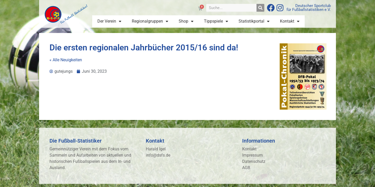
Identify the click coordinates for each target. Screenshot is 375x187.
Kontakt (289, 21)
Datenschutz (253, 161)
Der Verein (109, 21)
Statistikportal (254, 21)
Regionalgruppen (150, 21)
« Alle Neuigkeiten (65, 59)
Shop (186, 21)
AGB (246, 167)
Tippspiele (216, 21)
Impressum (252, 155)
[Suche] (260, 8)
